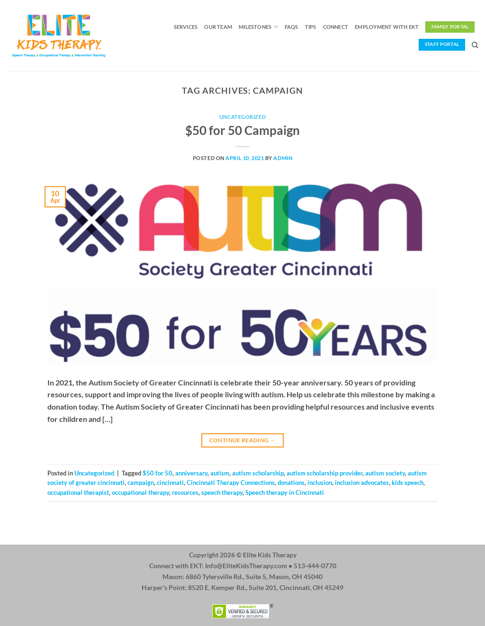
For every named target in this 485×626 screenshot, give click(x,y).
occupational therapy (140, 492)
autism (219, 473)
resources (185, 492)
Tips (310, 27)
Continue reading (242, 440)
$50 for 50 (157, 473)
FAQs (291, 27)
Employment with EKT (387, 27)
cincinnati (170, 482)
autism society (385, 473)
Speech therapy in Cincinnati (284, 492)
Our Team (218, 27)
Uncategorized (242, 117)
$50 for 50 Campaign (242, 130)
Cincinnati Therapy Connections (231, 482)
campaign (140, 482)
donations (291, 482)
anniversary (191, 473)
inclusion (319, 482)
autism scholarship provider (324, 473)
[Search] (475, 45)
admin (282, 158)
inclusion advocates (362, 482)
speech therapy (221, 492)
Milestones (258, 26)
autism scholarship (258, 473)
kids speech (407, 482)
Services (186, 27)
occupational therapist (78, 492)
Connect (336, 27)
